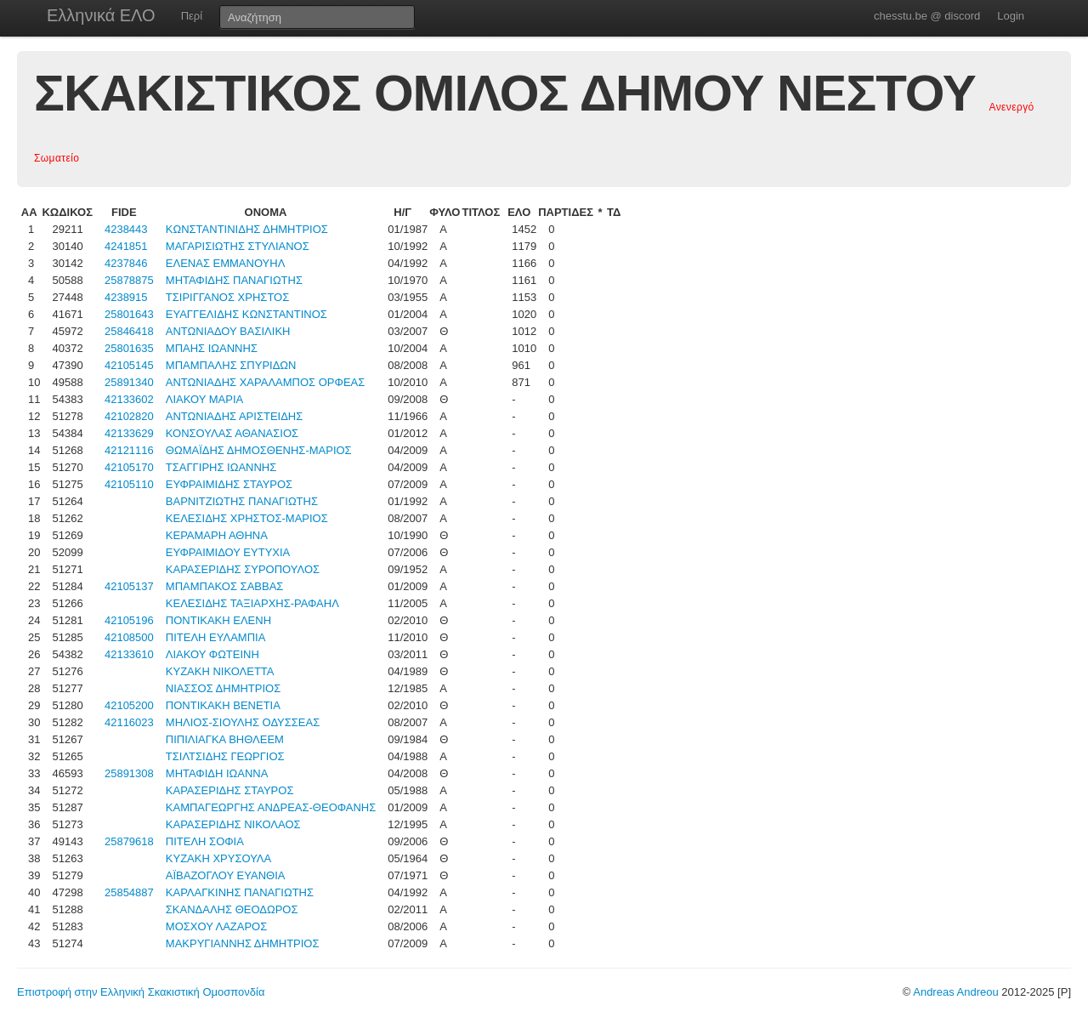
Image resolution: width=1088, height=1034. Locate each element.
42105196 (129, 620)
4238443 (126, 229)
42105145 (129, 365)
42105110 (129, 484)
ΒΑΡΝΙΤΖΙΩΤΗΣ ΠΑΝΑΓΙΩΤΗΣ (242, 501)
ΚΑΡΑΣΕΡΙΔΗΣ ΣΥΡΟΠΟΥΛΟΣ (243, 569)
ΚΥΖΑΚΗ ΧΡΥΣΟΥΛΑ (218, 858)
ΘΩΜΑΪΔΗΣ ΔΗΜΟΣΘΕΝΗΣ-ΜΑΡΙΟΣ (259, 450)
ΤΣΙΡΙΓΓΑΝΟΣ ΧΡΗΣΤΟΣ (227, 297)
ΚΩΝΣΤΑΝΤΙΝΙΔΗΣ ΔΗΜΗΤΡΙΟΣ (247, 229)
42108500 (129, 637)
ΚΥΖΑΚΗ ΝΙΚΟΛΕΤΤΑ (220, 671)
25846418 (129, 331)
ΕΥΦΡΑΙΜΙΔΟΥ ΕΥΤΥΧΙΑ (228, 552)
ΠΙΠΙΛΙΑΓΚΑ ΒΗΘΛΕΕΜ (225, 739)
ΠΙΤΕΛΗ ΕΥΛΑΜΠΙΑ (216, 637)
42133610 (129, 654)
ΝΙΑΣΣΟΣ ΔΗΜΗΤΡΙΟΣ (223, 688)
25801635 (129, 348)
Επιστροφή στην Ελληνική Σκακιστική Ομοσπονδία (140, 992)
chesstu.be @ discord (927, 15)
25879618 (129, 841)
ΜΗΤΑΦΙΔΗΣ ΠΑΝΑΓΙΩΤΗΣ (234, 280)
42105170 (129, 467)
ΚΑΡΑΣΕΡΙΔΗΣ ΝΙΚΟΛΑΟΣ (233, 824)
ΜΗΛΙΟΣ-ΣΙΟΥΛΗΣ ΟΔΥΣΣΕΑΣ (243, 722)
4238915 (126, 297)
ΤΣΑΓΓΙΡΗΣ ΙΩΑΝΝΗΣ (221, 467)
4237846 (126, 263)
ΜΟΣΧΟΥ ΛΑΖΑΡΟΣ (216, 926)
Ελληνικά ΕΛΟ (101, 15)
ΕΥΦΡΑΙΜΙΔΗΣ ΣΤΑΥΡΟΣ (229, 484)
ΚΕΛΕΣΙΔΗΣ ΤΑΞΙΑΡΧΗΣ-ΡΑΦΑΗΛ (252, 603)
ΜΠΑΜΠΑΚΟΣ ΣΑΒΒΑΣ (225, 586)
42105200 (129, 705)
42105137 (129, 586)
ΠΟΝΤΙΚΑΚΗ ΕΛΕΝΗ (218, 620)
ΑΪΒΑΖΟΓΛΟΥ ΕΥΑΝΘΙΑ (226, 875)
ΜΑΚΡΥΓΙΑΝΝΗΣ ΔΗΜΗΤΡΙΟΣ (243, 943)
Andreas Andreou (955, 992)
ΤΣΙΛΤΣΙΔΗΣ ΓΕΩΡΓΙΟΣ (225, 756)
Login (1010, 15)
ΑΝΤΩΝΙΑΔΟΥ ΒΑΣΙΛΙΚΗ (228, 331)
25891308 (129, 773)
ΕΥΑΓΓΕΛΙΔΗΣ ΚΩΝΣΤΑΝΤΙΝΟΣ (246, 314)
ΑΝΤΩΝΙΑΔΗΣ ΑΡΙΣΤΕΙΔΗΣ (234, 416)
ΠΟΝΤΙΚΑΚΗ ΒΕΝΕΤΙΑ (223, 705)
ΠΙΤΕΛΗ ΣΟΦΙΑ (205, 841)
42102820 (129, 416)
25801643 (129, 314)
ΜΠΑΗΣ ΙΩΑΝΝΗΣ (212, 348)
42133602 (129, 399)
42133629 (129, 433)
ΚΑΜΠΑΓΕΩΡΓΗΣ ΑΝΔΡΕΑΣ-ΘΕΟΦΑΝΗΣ (271, 807)
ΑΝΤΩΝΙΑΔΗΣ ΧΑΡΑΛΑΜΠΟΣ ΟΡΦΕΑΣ (265, 382)
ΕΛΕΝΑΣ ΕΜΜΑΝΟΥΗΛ (226, 263)
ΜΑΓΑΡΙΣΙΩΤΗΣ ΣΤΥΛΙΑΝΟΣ (237, 246)
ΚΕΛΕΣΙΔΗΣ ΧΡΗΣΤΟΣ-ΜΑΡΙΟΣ (247, 518)
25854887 (129, 892)
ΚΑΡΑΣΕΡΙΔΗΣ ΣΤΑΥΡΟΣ (230, 790)
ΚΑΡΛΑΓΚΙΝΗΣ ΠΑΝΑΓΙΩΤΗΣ (240, 892)
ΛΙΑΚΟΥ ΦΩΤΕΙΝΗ (212, 654)
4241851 (126, 246)
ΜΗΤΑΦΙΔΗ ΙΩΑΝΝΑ (217, 773)
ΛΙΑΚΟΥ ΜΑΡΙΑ (204, 399)
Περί (191, 15)
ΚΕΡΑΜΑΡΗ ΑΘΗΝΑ (217, 535)
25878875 (129, 280)
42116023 (129, 722)
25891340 (129, 382)
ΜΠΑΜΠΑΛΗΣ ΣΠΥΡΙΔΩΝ (231, 365)
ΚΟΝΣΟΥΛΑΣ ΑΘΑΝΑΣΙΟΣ (232, 433)
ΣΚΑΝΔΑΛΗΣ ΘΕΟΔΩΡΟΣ (232, 909)
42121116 (129, 450)
